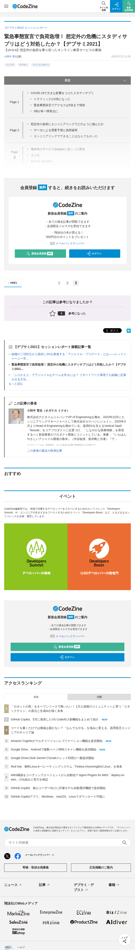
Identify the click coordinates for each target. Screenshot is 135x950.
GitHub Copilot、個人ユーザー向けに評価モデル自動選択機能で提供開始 (58, 788)
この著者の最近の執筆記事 (44, 450)
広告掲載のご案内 (101, 867)
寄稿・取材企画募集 (35, 867)
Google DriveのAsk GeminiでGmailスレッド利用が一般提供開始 (52, 758)
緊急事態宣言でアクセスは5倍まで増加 (59, 105)
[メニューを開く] (6, 6)
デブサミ (23, 65)
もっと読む (16, 383)
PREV (12, 283)
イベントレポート (40, 65)
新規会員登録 (39, 253)
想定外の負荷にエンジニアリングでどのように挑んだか (67, 124)
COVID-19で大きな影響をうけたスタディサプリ (62, 93)
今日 (36, 697)
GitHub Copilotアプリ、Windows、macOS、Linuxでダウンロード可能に (58, 796)
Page (14, 102)
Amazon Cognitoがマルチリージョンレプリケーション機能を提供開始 (56, 741)
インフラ (10, 65)
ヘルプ (21, 947)
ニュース (13, 885)
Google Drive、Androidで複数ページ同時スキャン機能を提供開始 (53, 749)
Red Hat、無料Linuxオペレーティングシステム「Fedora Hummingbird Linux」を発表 (66, 766)
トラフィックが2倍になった (52, 99)
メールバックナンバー (67, 243)
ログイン (94, 253)
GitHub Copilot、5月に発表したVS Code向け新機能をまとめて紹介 (55, 719)
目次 (96, 80)
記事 (44, 885)
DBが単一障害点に (46, 111)
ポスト (112, 331)
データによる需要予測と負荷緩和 (56, 130)
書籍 (114, 885)
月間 (99, 697)
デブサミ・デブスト (84, 887)
